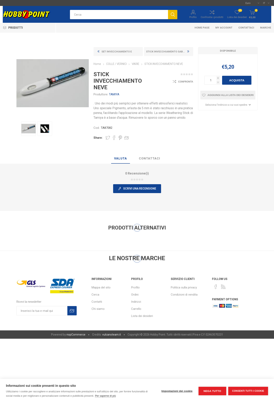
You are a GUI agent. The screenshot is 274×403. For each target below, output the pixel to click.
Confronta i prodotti (212, 17)
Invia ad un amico (126, 138)
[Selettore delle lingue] (266, 3)
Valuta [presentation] (120, 158)
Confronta (185, 81)
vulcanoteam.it (111, 334)
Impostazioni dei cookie (177, 391)
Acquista (236, 80)
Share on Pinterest (120, 138)
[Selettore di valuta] (252, 3)
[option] (28, 128)
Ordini (134, 294)
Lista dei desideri (142, 316)
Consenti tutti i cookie (248, 391)
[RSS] (223, 287)
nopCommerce (76, 334)
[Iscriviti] (41, 310)
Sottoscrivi (72, 310)
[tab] (120, 159)
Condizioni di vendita (184, 294)
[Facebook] (216, 287)
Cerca (95, 294)
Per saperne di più (105, 395)
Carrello (136, 309)
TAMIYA (114, 94)
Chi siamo (98, 309)
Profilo (193, 17)
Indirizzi (136, 301)
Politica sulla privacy (184, 287)
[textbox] (119, 14)
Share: (98, 137)
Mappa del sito (101, 287)
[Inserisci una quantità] (210, 80)
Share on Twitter (108, 138)
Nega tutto (212, 391)
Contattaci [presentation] (149, 158)
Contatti (97, 301)
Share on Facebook (114, 138)
